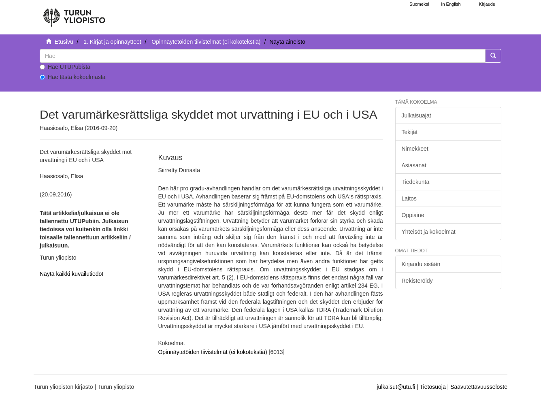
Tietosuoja (433, 387)
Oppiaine (413, 215)
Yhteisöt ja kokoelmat (429, 231)
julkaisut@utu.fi (396, 387)
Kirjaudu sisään (421, 264)
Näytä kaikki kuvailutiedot (71, 274)
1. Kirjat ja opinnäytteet (112, 41)
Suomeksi (419, 4)
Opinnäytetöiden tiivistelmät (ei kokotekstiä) (205, 41)
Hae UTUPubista (65, 67)
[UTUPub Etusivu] (74, 14)
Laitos (409, 198)
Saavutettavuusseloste (478, 387)
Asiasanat (414, 165)
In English (450, 4)
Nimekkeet (415, 148)
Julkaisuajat (416, 115)
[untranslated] (263, 56)
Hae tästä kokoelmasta (72, 77)
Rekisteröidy (417, 280)
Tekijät (410, 132)
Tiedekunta (416, 182)
